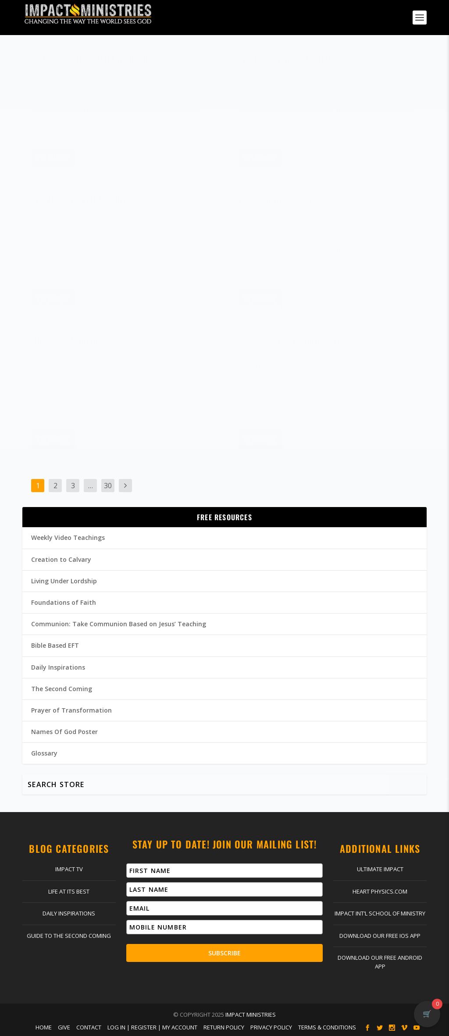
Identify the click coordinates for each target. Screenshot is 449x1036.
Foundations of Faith (63, 602)
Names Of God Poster (64, 731)
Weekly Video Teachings (68, 537)
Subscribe (224, 953)
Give (64, 1027)
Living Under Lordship (64, 581)
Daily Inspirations (58, 667)
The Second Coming (61, 689)
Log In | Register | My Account (152, 1027)
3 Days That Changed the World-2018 (94, 65)
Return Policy (223, 1027)
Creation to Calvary (61, 559)
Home (44, 1027)
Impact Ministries (250, 1014)
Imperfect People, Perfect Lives (292, 347)
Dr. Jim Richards (76, 79)
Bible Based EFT (55, 645)
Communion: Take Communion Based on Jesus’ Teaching (118, 624)
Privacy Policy (271, 1027)
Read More (52, 164)
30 (108, 485)
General (146, 79)
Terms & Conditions (327, 1027)
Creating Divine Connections (288, 65)
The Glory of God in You (280, 206)
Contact (88, 1027)
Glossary (44, 753)
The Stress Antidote (65, 347)
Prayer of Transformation (71, 710)
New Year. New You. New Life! (79, 206)
